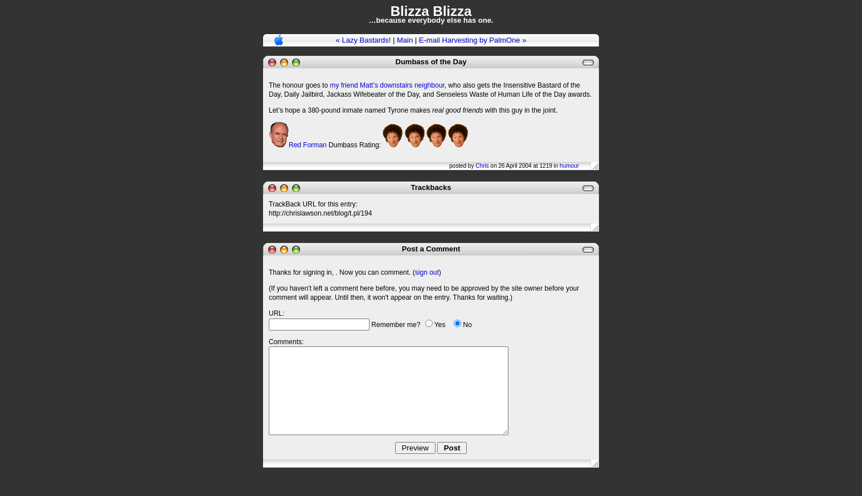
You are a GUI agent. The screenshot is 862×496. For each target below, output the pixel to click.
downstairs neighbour (412, 85)
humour (569, 166)
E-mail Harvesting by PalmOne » (473, 40)
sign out (427, 272)
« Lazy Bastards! (363, 40)
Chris (482, 166)
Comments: (286, 342)
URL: (276, 313)
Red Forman (308, 145)
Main (405, 40)
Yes (440, 325)
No (467, 325)
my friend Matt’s (353, 85)
